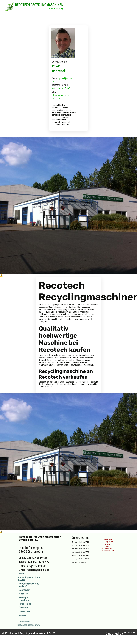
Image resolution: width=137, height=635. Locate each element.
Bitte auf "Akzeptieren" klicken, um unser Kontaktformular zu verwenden (108, 545)
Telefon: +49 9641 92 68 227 (34, 562)
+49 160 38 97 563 (61, 88)
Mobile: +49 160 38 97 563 (33, 558)
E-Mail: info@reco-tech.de (32, 566)
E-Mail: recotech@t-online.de (34, 569)
